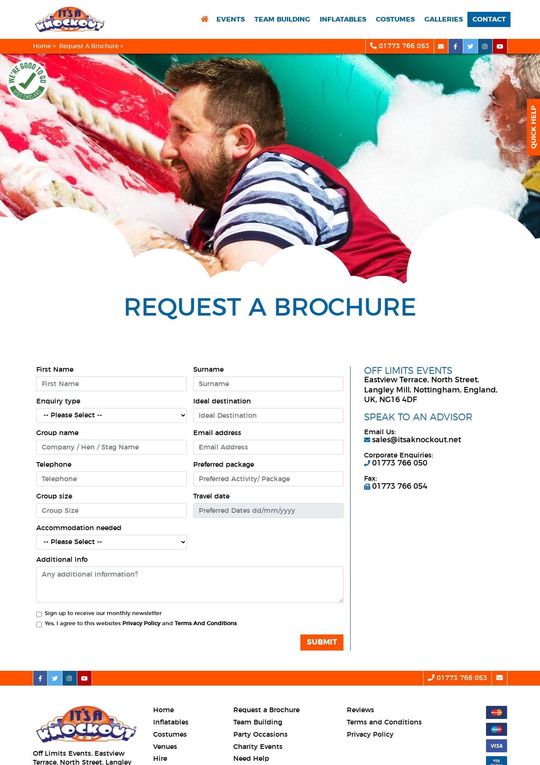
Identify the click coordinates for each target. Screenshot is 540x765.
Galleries (443, 19)
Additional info (62, 559)
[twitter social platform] (470, 46)
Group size (54, 496)
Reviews (360, 710)
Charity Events (258, 746)
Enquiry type (58, 401)
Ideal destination (222, 401)
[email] (441, 46)
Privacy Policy (141, 623)
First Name (54, 369)
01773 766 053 (399, 45)
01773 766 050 (395, 463)
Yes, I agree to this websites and (141, 623)
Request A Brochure (89, 46)
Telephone (53, 464)
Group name (57, 433)
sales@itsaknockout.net (412, 440)
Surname (208, 369)
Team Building (282, 19)
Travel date (211, 496)
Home (42, 46)
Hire (160, 758)
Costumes (395, 19)
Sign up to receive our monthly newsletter (103, 613)
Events (230, 19)
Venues (165, 746)
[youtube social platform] (500, 46)
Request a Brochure (266, 710)
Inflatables (343, 19)
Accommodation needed (79, 528)
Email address (217, 433)
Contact (489, 19)
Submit (322, 642)
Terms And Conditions (206, 623)
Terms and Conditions (384, 722)
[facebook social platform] (455, 46)
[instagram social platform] (485, 46)
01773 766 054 (395, 486)
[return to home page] (204, 19)
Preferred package (223, 464)
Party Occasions (260, 734)
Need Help (251, 758)
